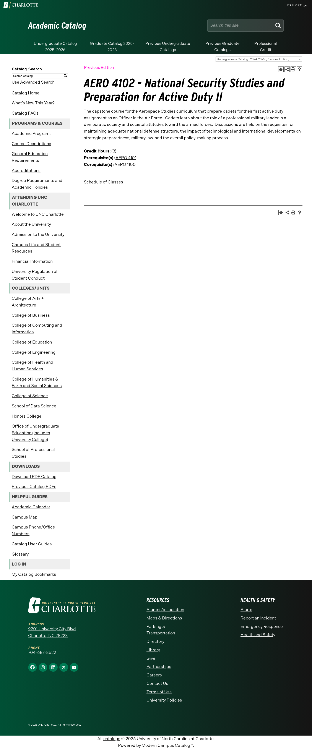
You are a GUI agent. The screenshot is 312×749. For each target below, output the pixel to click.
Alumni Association (165, 609)
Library (153, 649)
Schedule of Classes (103, 182)
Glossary (20, 554)
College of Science (30, 395)
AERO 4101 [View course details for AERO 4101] (125, 157)
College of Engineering (34, 352)
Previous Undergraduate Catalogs (167, 46)
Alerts (246, 609)
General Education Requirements (30, 157)
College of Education (32, 342)
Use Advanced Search (33, 82)
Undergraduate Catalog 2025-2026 (55, 46)
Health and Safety (257, 634)
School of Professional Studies (33, 453)
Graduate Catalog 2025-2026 (112, 46)
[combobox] (259, 59)
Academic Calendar (31, 506)
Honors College (26, 416)
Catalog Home (25, 93)
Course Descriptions (31, 143)
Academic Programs (32, 133)
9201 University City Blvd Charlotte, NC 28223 (52, 632)
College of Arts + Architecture (28, 302)
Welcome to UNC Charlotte (38, 214)
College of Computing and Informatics (37, 328)
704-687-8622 (42, 652)
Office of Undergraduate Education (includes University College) (35, 433)
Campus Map (24, 517)
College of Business (31, 315)
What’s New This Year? (33, 103)
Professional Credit (265, 46)
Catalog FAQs (25, 113)
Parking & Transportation (160, 630)
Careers (154, 675)
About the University (31, 224)
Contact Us (157, 683)
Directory (155, 641)
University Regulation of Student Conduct (35, 275)
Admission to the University (38, 234)
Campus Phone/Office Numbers (33, 530)
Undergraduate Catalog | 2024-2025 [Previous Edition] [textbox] (253, 59)
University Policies (164, 700)
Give (150, 658)
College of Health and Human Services (32, 365)
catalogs (111, 738)
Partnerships (158, 666)
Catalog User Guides (32, 543)
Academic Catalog (57, 25)
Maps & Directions (164, 618)
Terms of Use (159, 691)
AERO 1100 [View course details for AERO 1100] (125, 164)
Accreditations (26, 170)
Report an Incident (258, 618)
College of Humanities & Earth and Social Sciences (37, 382)
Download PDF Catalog (34, 476)
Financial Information (32, 261)
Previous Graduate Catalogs (222, 46)
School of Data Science (34, 406)
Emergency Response (261, 626)
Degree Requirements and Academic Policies (37, 184)
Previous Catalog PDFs (34, 486)
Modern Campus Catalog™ (167, 745)
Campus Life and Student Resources (36, 248)
